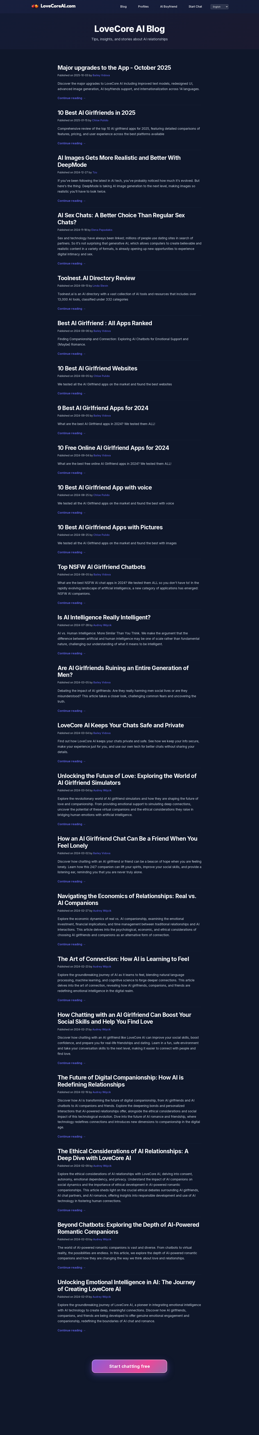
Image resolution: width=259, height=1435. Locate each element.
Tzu (94, 172)
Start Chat (195, 6)
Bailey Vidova (101, 75)
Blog (123, 6)
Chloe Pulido (100, 120)
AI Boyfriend (168, 6)
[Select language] (219, 6)
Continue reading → (72, 98)
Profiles (143, 6)
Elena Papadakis (101, 229)
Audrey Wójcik (102, 625)
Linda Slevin (100, 285)
